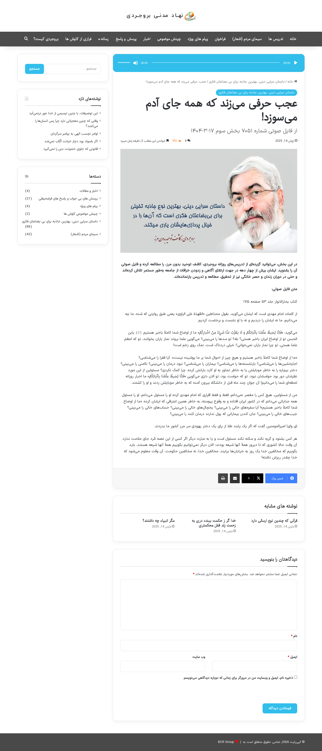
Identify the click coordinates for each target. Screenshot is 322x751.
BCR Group (226, 742)
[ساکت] (135, 62)
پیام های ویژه (198, 39)
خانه (293, 39)
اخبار (146, 39)
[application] (209, 63)
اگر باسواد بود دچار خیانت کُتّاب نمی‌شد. (71, 141)
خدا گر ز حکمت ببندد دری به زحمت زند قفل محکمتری (214, 523)
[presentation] (246, 692)
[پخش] (295, 62)
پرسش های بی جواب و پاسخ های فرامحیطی (68, 198)
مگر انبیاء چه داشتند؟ (158, 521)
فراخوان (220, 39)
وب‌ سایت (198, 657)
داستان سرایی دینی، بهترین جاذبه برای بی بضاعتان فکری (247, 81)
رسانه (105, 39)
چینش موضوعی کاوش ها (81, 213)
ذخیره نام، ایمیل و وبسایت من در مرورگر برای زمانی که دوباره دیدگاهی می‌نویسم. (238, 678)
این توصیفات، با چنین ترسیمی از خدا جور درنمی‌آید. (63, 113)
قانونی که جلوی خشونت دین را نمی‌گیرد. (70, 149)
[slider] (216, 62)
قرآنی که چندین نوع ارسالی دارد (274, 521)
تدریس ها (275, 39)
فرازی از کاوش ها (78, 39)
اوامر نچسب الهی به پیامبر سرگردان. (74, 133)
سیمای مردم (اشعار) (247, 39)
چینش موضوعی (169, 39)
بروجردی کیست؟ (45, 39)
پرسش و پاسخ (126, 39)
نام (294, 636)
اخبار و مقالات (89, 191)
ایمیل (292, 657)
